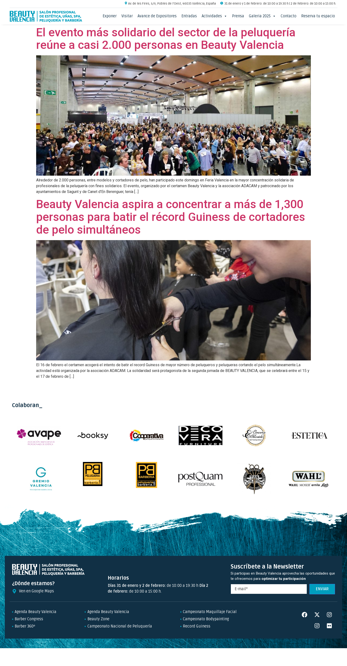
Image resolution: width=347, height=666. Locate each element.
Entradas (189, 16)
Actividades (214, 16)
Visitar (127, 16)
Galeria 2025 (262, 16)
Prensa (238, 16)
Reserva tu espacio (318, 16)
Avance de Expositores (157, 16)
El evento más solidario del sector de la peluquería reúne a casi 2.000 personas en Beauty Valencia (165, 39)
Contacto (288, 16)
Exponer (110, 16)
